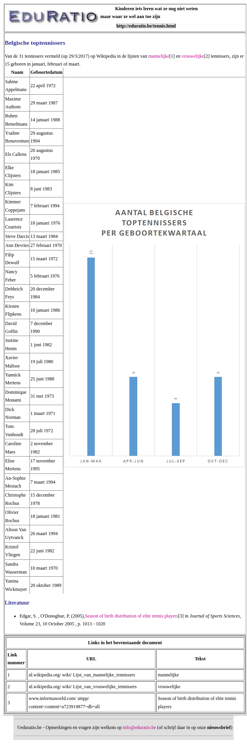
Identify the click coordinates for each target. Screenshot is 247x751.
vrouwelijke (193, 56)
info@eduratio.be (139, 727)
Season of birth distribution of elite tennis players (131, 616)
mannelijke (158, 56)
